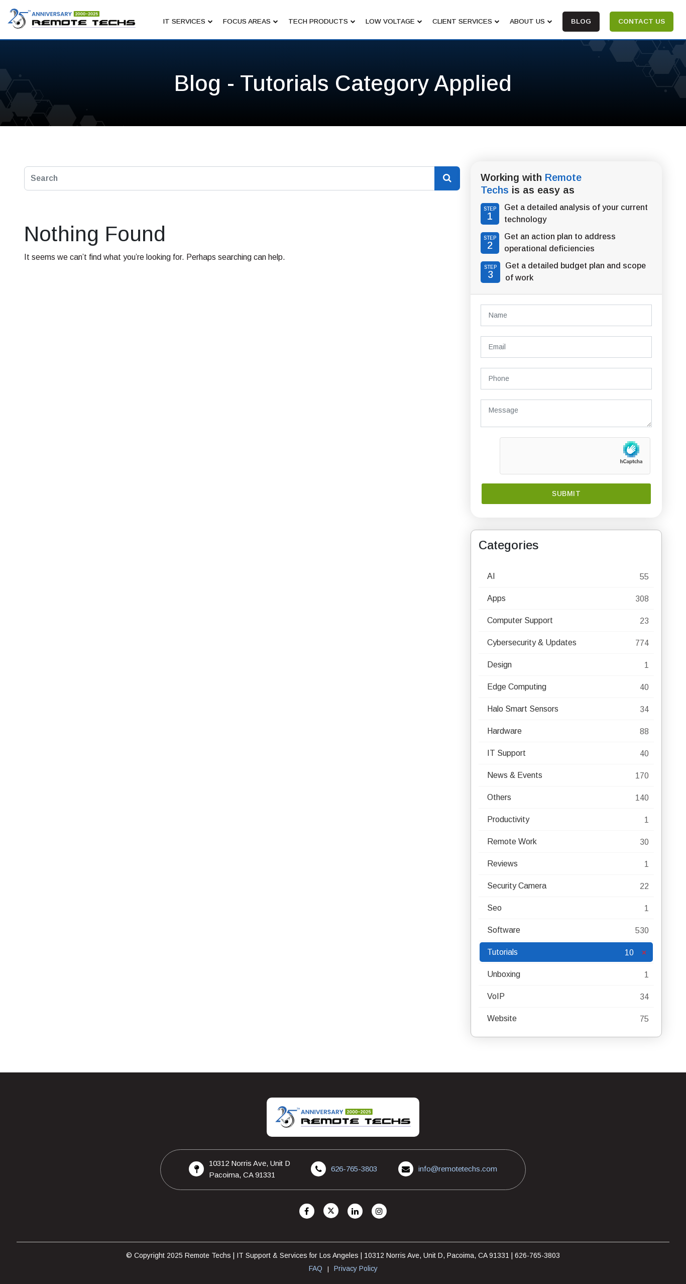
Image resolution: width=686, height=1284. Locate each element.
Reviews (502, 863)
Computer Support (520, 620)
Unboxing (503, 974)
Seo (494, 908)
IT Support (506, 753)
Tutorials (502, 952)
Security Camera (516, 885)
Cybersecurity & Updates (532, 642)
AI (491, 576)
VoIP (496, 996)
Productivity (508, 819)
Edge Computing (516, 686)
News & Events (514, 775)
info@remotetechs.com (457, 1168)
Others (499, 797)
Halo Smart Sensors (522, 709)
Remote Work (512, 841)
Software (503, 930)
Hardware (504, 731)
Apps (496, 598)
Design (499, 664)
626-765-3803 (354, 1168)
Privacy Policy (356, 1268)
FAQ (315, 1268)
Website (502, 1018)
